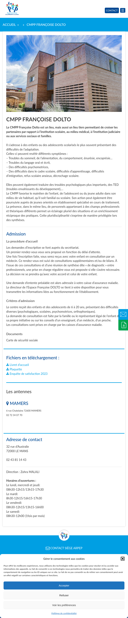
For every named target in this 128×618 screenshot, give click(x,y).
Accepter (64, 585)
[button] (122, 558)
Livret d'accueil (17, 365)
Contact (112, 10)
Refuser (64, 595)
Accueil (9, 25)
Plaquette (14, 369)
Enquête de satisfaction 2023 (26, 374)
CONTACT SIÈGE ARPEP (64, 548)
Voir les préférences (64, 605)
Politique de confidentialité (64, 613)
